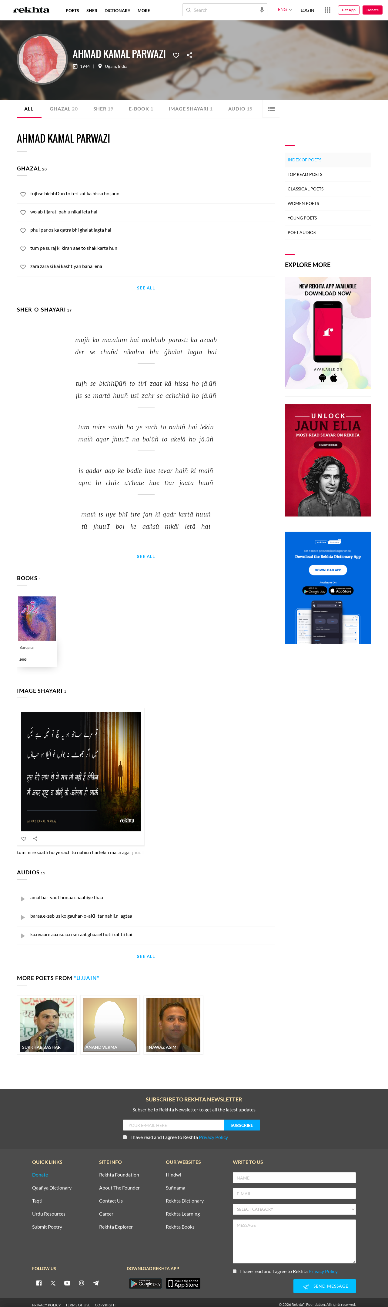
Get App (349, 10)
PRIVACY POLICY (46, 1300)
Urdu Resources (48, 1209)
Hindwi (173, 1170)
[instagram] (81, 1278)
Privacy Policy (213, 1132)
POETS (72, 10)
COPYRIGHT (105, 1300)
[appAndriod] (145, 1278)
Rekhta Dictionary (185, 1196)
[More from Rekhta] (327, 9)
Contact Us (111, 1196)
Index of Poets (304, 159)
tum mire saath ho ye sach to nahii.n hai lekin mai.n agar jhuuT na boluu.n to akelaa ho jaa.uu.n (113, 847)
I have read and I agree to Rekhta (175, 1132)
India (122, 66)
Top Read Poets (305, 174)
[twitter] (53, 1278)
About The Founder (119, 1183)
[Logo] (31, 10)
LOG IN (307, 9)
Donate (372, 10)
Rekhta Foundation (119, 1170)
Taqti (37, 1196)
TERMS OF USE (77, 1300)
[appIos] (183, 1278)
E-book (141, 108)
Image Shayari (191, 108)
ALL (28, 108)
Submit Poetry (47, 1222)
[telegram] (96, 1278)
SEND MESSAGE (324, 1281)
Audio (240, 108)
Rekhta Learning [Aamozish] (183, 1209)
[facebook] (39, 1278)
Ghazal (64, 108)
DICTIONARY (117, 10)
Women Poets (303, 203)
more (144, 10)
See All (146, 288)
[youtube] (67, 1278)
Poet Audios (302, 232)
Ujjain (110, 66)
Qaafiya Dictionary (52, 1183)
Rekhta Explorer (116, 1222)
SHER (91, 10)
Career (106, 1209)
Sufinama (175, 1183)
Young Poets (302, 217)
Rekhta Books (180, 1222)
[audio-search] (261, 9)
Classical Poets (305, 188)
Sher (103, 108)
